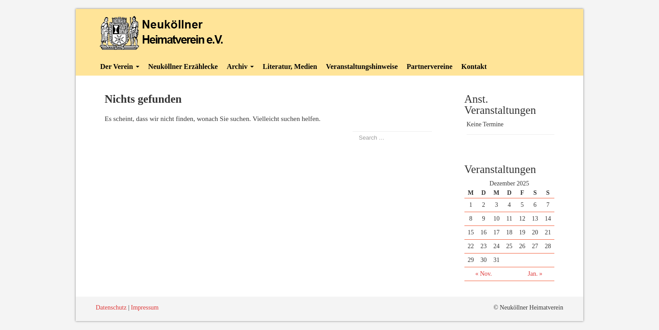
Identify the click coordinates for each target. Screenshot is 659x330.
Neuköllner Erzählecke (183, 66)
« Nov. (483, 273)
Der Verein (119, 66)
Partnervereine (429, 66)
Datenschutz (111, 307)
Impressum (145, 307)
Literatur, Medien (290, 66)
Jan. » (535, 273)
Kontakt (474, 66)
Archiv (240, 66)
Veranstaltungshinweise (362, 66)
